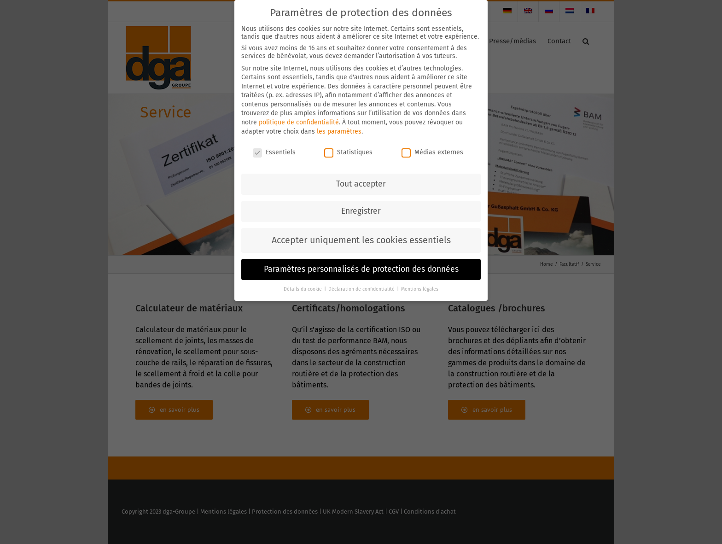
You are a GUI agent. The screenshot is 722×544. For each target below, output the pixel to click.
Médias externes (432, 149)
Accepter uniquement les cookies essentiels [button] (361, 238)
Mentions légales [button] (419, 287)
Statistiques (348, 149)
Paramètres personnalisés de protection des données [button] (361, 267)
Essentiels (274, 149)
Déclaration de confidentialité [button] (362, 287)
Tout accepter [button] (361, 182)
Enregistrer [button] (361, 209)
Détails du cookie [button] (303, 287)
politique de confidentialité (299, 120)
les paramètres (339, 129)
